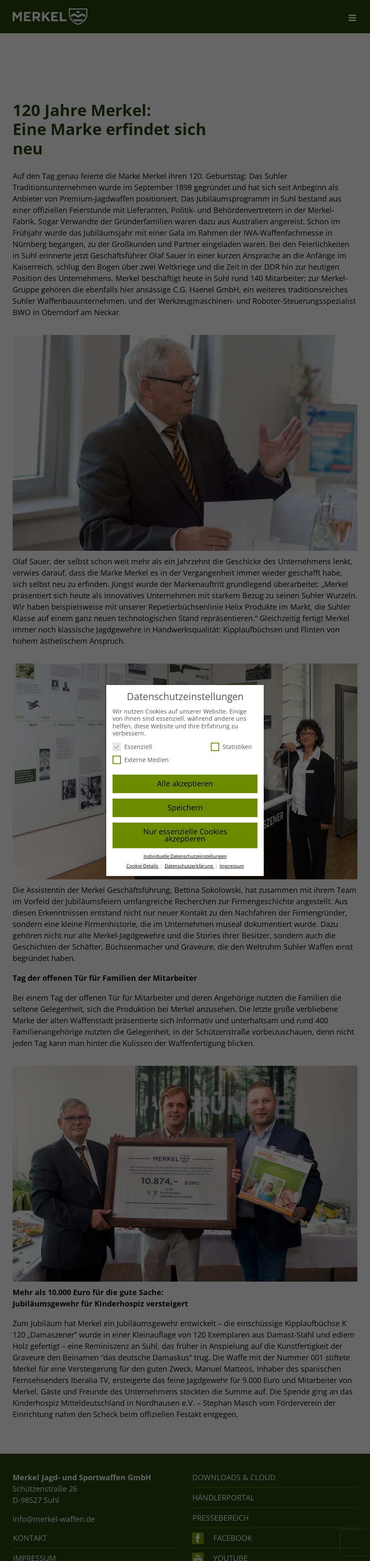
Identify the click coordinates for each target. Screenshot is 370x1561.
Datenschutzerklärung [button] (189, 866)
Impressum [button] (232, 866)
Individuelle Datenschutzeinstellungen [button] (185, 856)
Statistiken (231, 747)
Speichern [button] (185, 807)
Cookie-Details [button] (142, 866)
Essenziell (132, 747)
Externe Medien (141, 760)
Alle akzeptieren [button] (185, 783)
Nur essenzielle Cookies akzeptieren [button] (185, 835)
